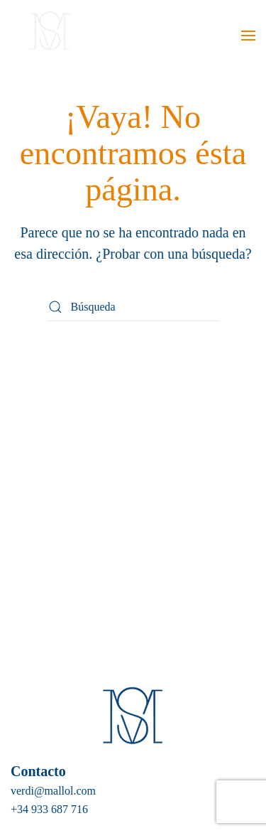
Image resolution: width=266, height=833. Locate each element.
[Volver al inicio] (48, 35)
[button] (248, 35)
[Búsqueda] (133, 307)
